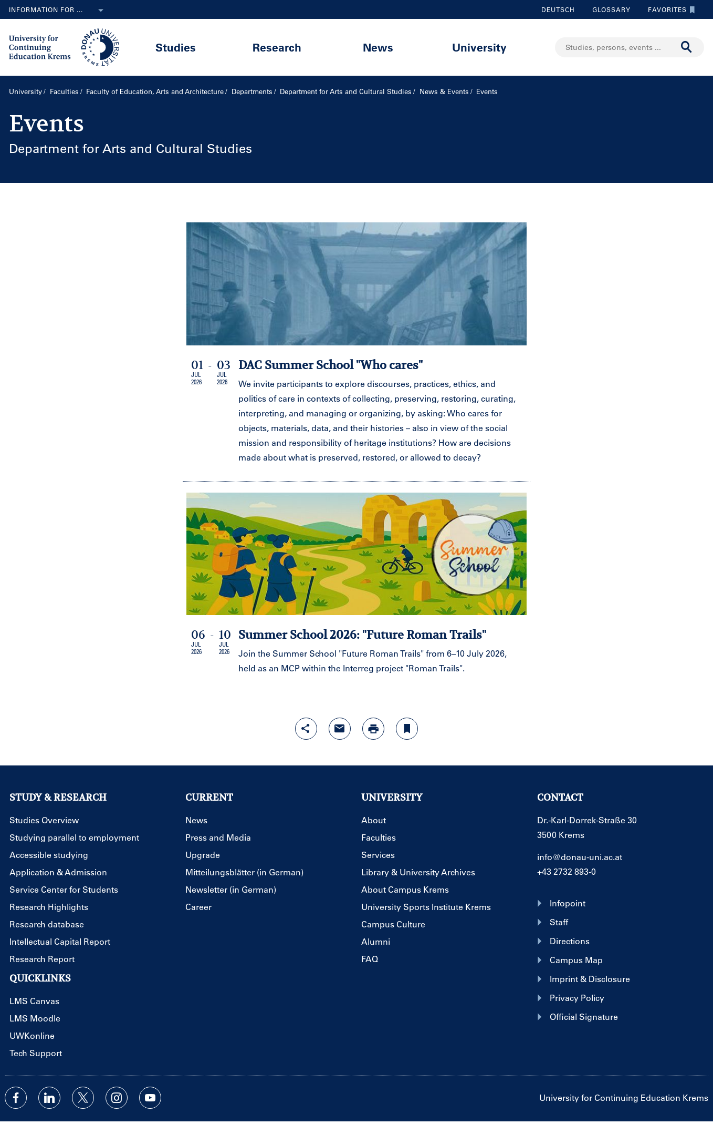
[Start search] (686, 47)
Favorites (669, 9)
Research (277, 47)
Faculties (64, 91)
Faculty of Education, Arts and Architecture (155, 91)
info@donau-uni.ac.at (579, 856)
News (378, 47)
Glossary (607, 9)
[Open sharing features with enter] (306, 729)
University (479, 47)
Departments (252, 91)
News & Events (444, 91)
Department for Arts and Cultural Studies (346, 91)
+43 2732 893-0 (566, 871)
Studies (175, 47)
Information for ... (58, 10)
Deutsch (558, 9)
